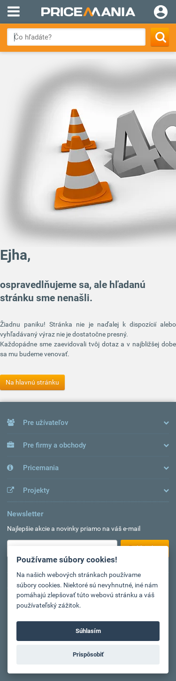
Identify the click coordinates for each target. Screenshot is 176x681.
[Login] (161, 13)
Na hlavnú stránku (32, 382)
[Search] (160, 37)
